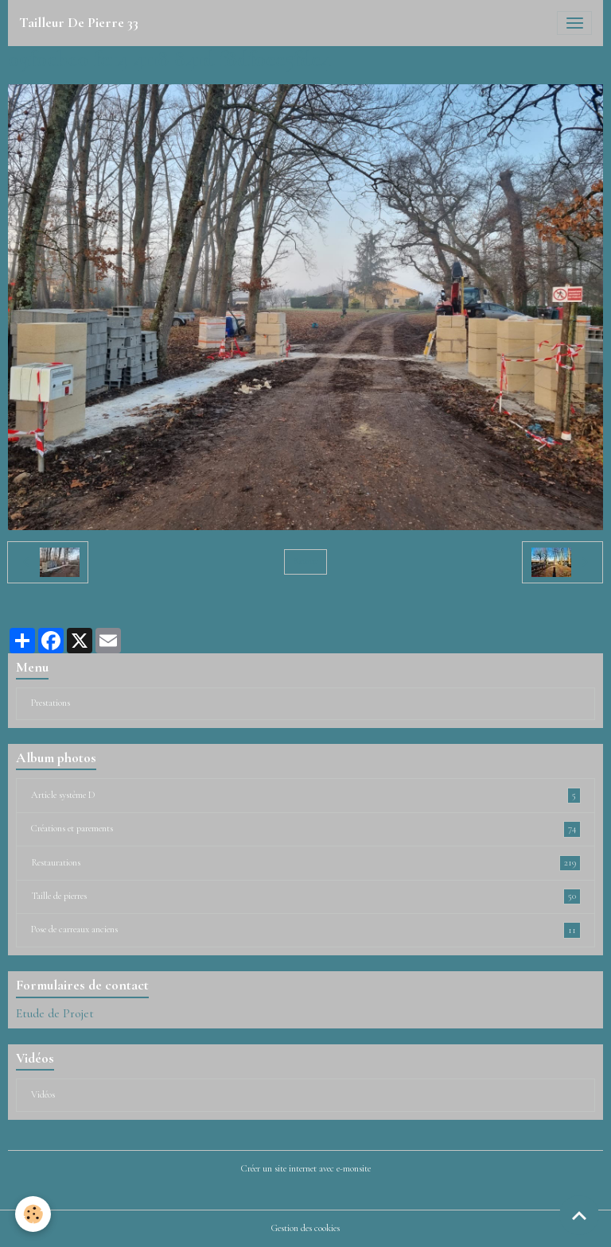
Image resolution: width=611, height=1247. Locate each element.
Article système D (306, 796)
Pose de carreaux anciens (306, 930)
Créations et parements (306, 829)
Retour (305, 561)
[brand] (78, 23)
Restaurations (306, 863)
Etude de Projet (55, 1013)
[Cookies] (34, 1214)
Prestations (50, 703)
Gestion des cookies (305, 1228)
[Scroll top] (579, 1215)
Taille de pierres (306, 896)
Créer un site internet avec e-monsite (306, 1169)
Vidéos (43, 1095)
